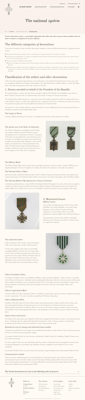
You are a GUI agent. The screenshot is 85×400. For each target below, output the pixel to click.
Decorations (11, 31)
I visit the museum (57, 390)
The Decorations (42, 386)
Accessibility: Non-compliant (37, 398)
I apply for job (56, 392)
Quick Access (63, 3)
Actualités (71, 384)
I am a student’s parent (58, 388)
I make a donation (57, 394)
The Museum (41, 390)
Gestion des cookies (57, 398)
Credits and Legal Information (48, 398)
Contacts (70, 386)
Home (6, 31)
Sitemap (26, 398)
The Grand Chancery (43, 384)
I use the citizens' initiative (58, 386)
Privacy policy (30, 398)
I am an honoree (56, 384)
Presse (70, 390)
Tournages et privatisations (74, 388)
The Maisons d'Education (44, 388)
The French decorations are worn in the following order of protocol (42, 372)
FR (79, 3)
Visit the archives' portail (73, 3)
